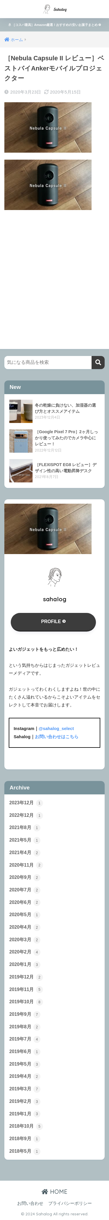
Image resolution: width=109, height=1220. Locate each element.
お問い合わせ (30, 1203)
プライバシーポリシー (70, 1203)
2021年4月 (24, 852)
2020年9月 (24, 877)
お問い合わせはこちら (56, 736)
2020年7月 (24, 890)
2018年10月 (26, 1126)
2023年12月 (26, 803)
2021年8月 (24, 827)
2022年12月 (26, 815)
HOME (54, 1191)
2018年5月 (24, 1151)
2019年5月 (24, 1064)
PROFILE (53, 621)
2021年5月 (24, 840)
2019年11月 (26, 989)
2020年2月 (24, 952)
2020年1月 (24, 964)
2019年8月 (24, 1027)
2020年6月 (24, 902)
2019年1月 (24, 1113)
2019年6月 (24, 1051)
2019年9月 (24, 1014)
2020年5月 (24, 915)
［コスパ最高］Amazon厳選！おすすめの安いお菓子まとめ (54, 25)
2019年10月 (26, 1002)
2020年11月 (26, 865)
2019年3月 (24, 1089)
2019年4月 (24, 1076)
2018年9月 (24, 1139)
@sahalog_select (56, 728)
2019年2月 (24, 1101)
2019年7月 (24, 1039)
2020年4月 (24, 927)
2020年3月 (24, 940)
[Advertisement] (54, 274)
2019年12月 (26, 977)
